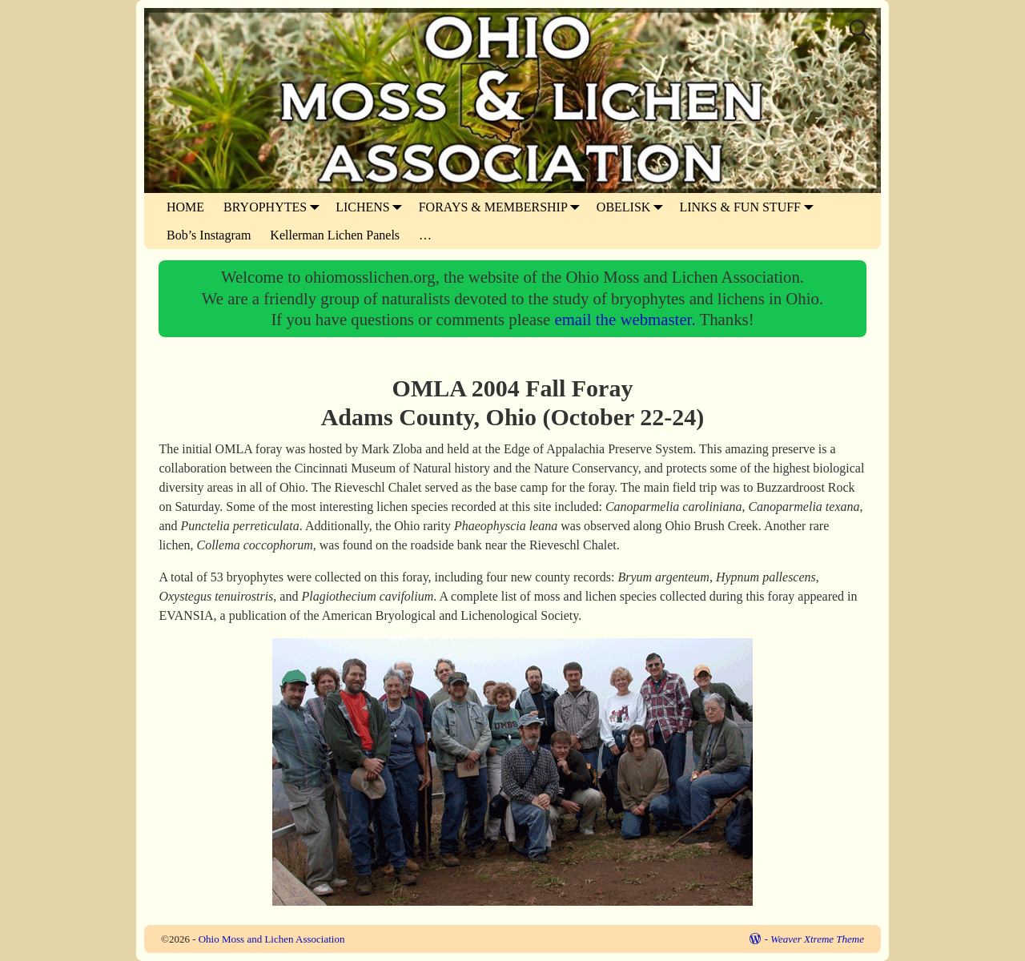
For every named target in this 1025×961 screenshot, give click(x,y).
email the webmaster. (626, 319)
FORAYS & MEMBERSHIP (503, 207)
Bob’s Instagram (209, 235)
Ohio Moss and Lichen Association (272, 939)
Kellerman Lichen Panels (335, 235)
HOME (185, 207)
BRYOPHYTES (274, 207)
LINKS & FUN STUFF (749, 207)
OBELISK (633, 207)
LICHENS (372, 207)
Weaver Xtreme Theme (817, 939)
